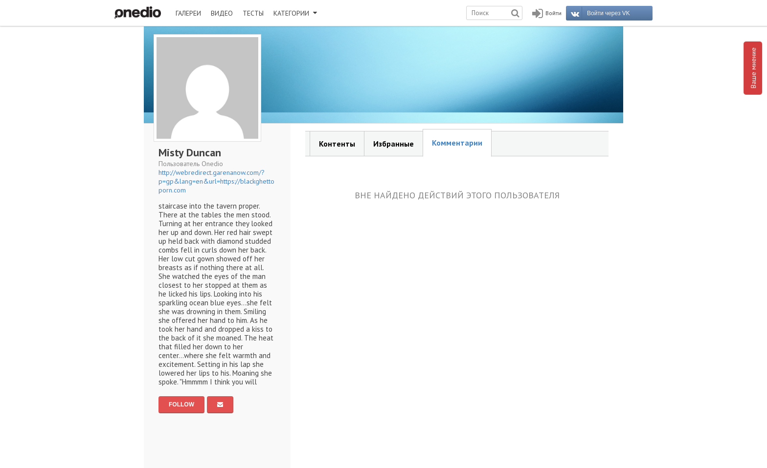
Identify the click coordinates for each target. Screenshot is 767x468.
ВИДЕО (222, 13)
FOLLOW (181, 404)
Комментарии (457, 143)
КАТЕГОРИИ (295, 13)
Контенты (337, 144)
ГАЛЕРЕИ (188, 13)
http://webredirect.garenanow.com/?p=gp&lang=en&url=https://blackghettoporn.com (216, 181)
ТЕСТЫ (253, 13)
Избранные (393, 144)
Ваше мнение (753, 67)
